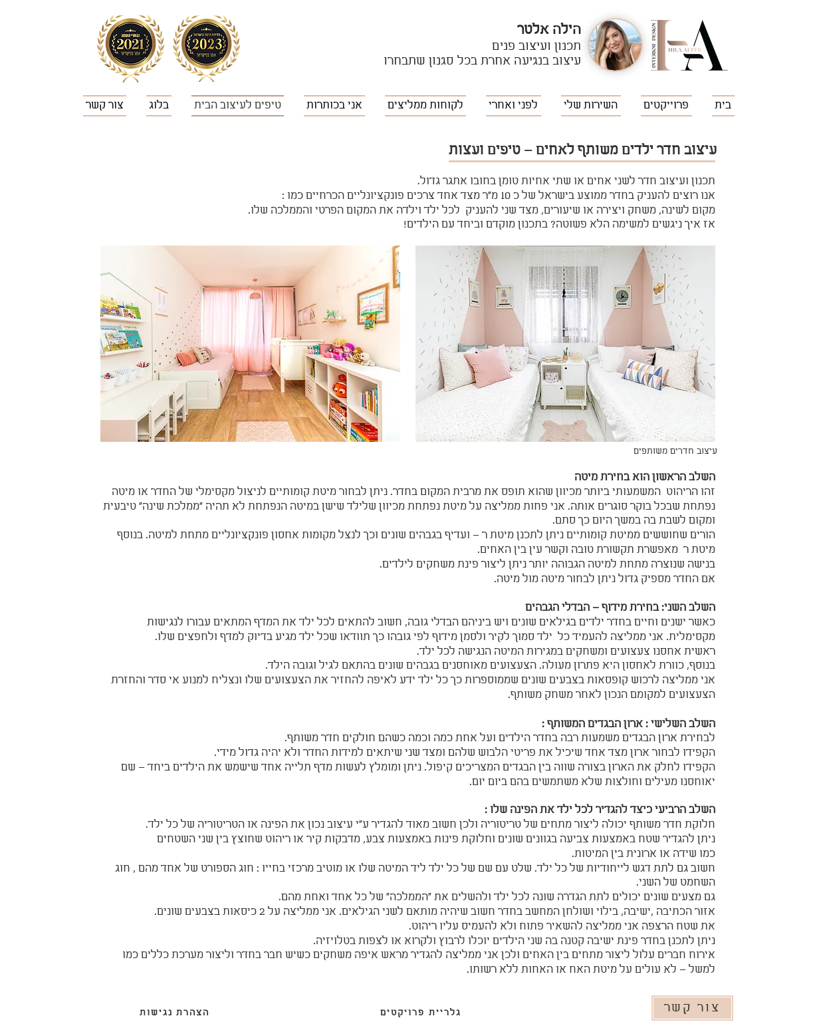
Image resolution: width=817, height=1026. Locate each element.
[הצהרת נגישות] (175, 1012)
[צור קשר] (692, 1008)
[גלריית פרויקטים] (421, 1012)
